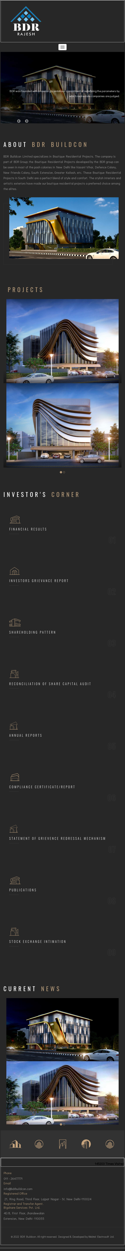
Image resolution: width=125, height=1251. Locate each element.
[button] (19, 121)
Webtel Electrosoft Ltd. (101, 1236)
